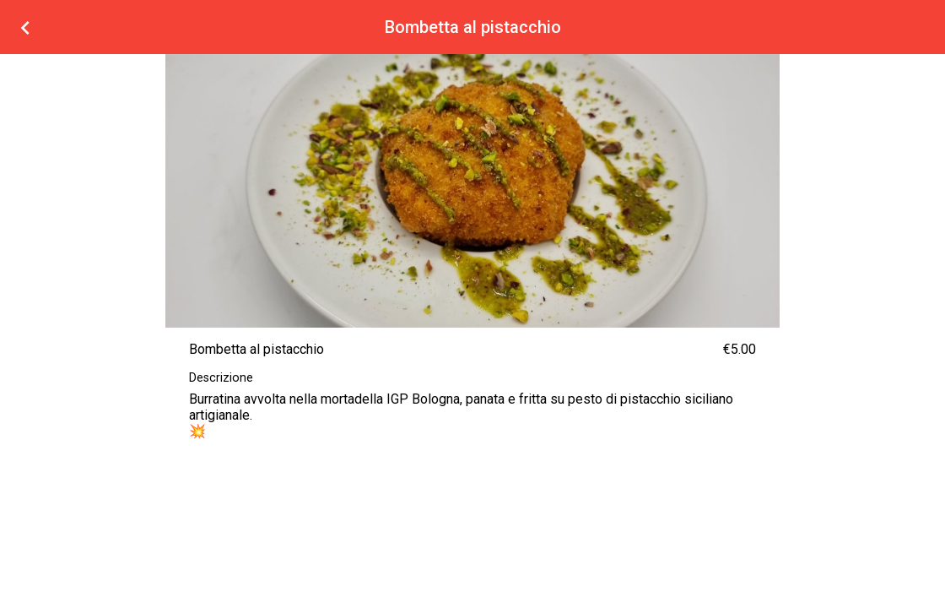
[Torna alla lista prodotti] (25, 27)
